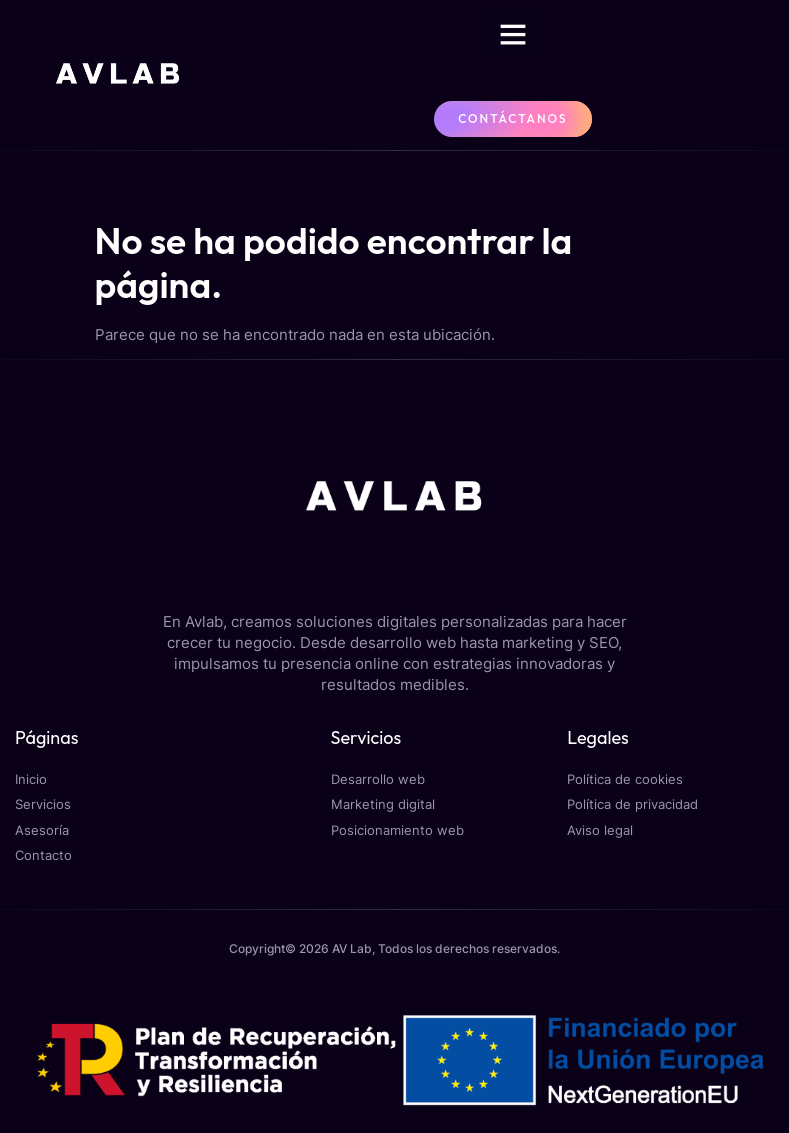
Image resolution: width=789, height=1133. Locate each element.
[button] (513, 34)
